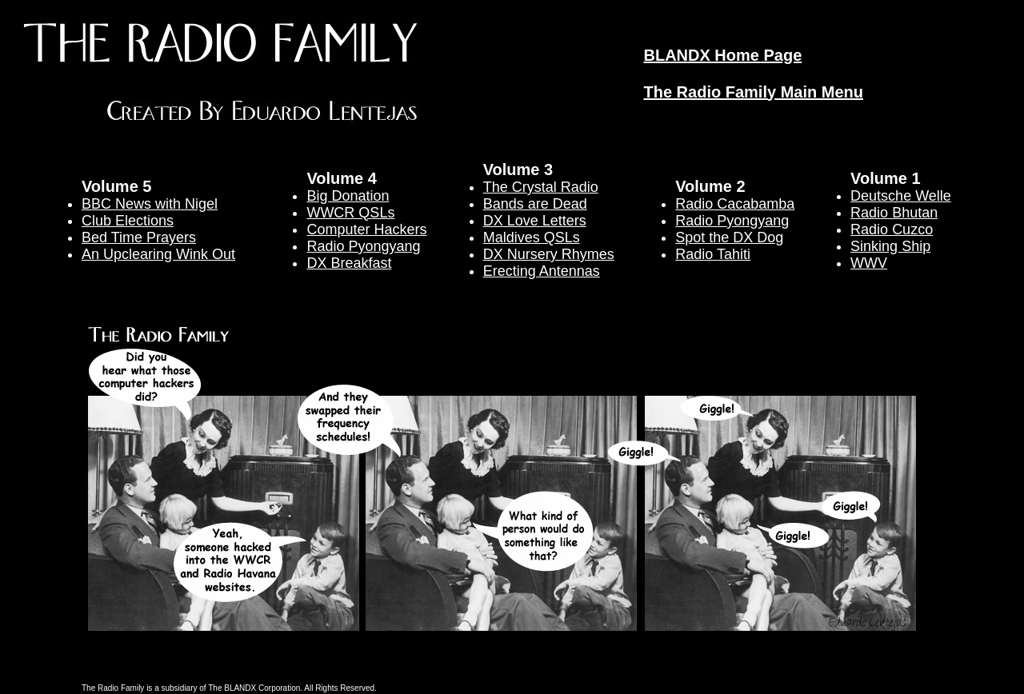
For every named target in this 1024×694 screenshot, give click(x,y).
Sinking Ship (890, 246)
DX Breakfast (348, 263)
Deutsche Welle (900, 196)
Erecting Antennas (541, 271)
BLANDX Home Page (722, 55)
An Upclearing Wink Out (158, 254)
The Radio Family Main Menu (752, 92)
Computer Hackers (366, 229)
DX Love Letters (534, 221)
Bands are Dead (535, 204)
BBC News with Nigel (150, 204)
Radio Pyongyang (363, 246)
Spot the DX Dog (729, 237)
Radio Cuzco (891, 229)
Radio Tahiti (712, 254)
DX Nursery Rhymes (548, 254)
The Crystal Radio (540, 187)
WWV (868, 263)
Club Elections (128, 221)
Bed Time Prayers (139, 237)
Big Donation (347, 196)
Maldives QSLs (531, 237)
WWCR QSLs (350, 213)
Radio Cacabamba (734, 204)
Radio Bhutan (894, 213)
